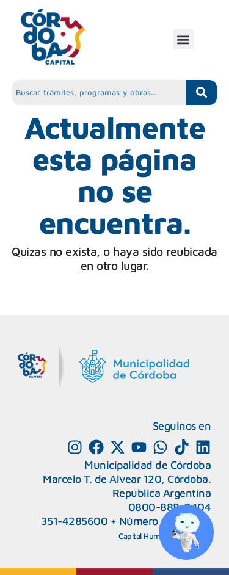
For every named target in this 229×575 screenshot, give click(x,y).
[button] (183, 39)
